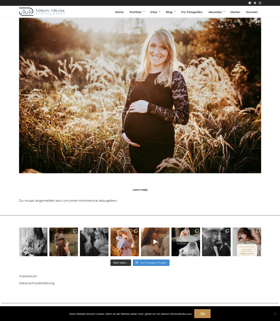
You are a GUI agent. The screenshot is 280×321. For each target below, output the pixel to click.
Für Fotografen (192, 12)
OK (202, 314)
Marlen (235, 12)
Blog (169, 12)
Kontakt (252, 12)
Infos (153, 12)
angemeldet (45, 200)
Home (119, 12)
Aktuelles (215, 12)
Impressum (28, 276)
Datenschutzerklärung (36, 283)
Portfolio (136, 12)
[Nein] (275, 314)
